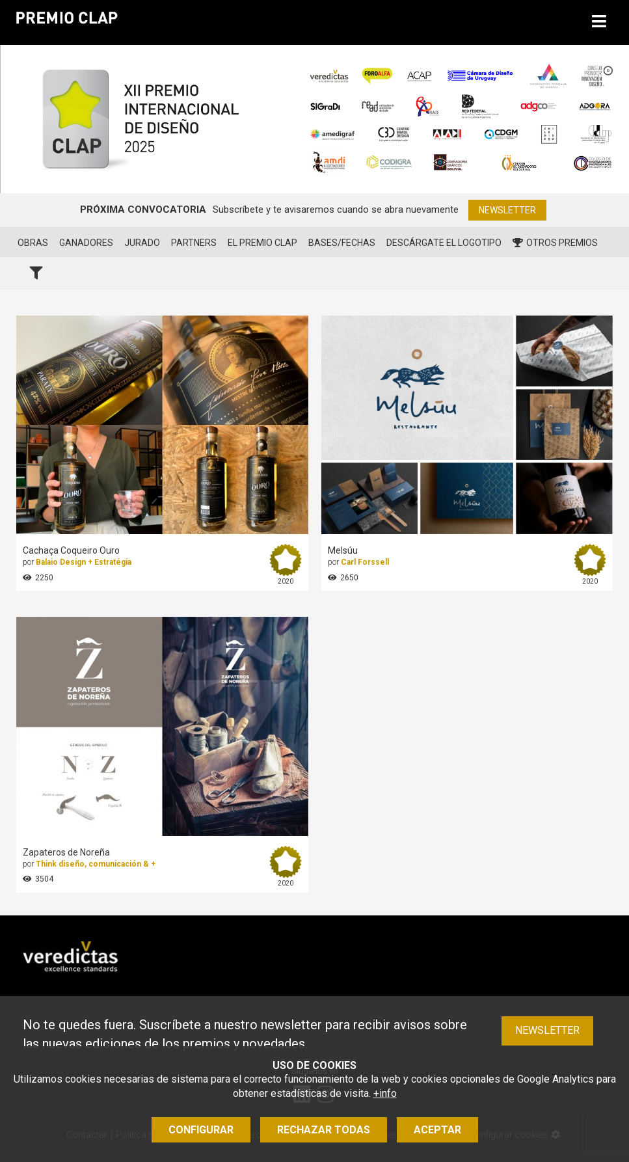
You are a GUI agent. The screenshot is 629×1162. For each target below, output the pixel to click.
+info (385, 1093)
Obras (33, 242)
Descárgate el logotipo (444, 242)
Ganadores (86, 242)
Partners (194, 242)
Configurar (201, 1130)
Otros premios (555, 242)
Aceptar (437, 1130)
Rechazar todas (323, 1130)
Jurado (142, 242)
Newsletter (507, 210)
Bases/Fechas (341, 242)
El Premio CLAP (262, 242)
